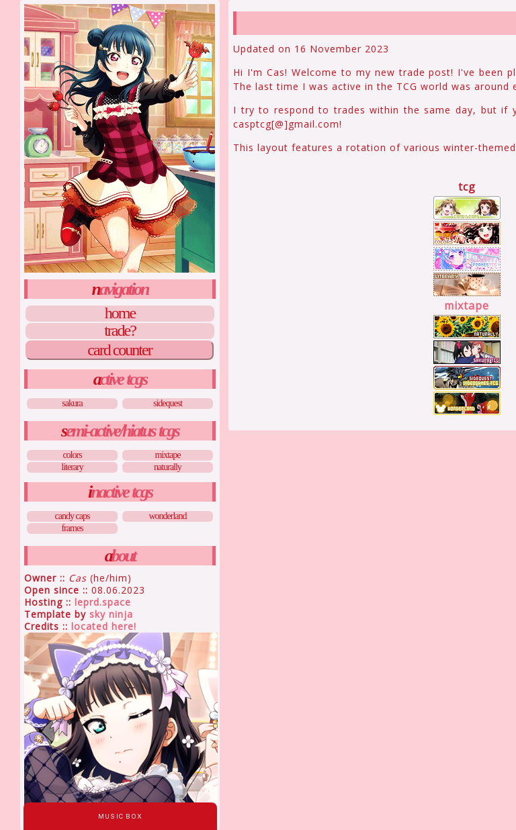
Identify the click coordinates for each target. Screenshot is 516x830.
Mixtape (167, 455)
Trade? (120, 331)
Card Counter (119, 350)
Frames (72, 528)
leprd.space (103, 602)
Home (120, 314)
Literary (72, 467)
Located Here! (103, 626)
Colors (71, 455)
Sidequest (167, 403)
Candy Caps (72, 516)
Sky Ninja (111, 614)
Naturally (167, 467)
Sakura (72, 403)
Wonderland (167, 516)
